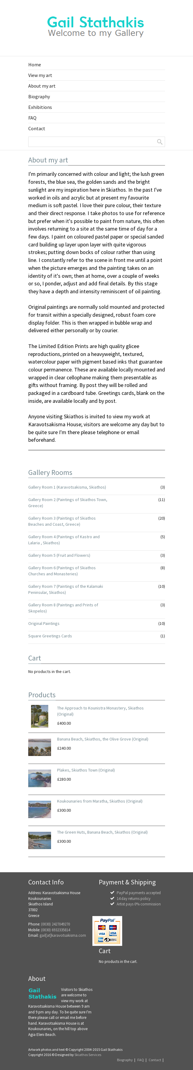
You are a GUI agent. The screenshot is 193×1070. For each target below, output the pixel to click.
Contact (155, 1060)
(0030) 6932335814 (55, 929)
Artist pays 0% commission (139, 904)
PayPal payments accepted (139, 892)
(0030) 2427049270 (55, 924)
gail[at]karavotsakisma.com (63, 935)
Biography (125, 1060)
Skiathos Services (87, 1054)
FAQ (140, 1060)
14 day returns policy (133, 898)
